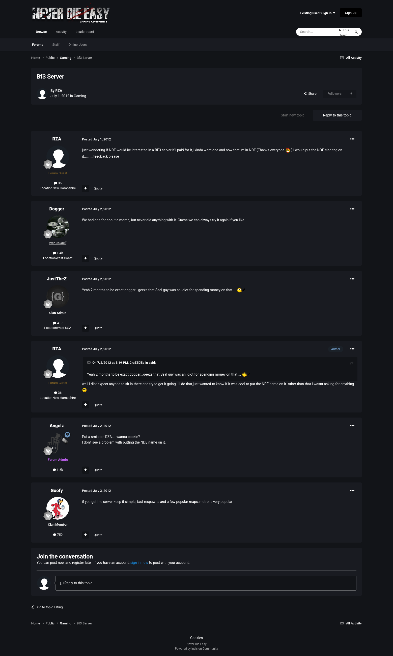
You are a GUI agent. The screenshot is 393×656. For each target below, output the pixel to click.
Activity (61, 32)
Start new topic (292, 115)
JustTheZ (57, 278)
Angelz (57, 425)
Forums (37, 44)
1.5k (58, 470)
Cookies (196, 638)
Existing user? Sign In (317, 13)
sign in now (139, 563)
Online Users (77, 44)
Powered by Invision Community (196, 648)
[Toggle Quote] (89, 362)
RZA (58, 91)
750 (58, 535)
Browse (41, 34)
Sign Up (350, 13)
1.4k (58, 253)
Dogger (56, 208)
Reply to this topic (337, 115)
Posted (96, 139)
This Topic (344, 32)
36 (58, 183)
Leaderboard (85, 32)
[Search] (317, 32)
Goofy (57, 490)
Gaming (80, 96)
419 (58, 323)
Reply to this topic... (77, 583)
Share (310, 93)
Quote (98, 188)
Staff (55, 44)
